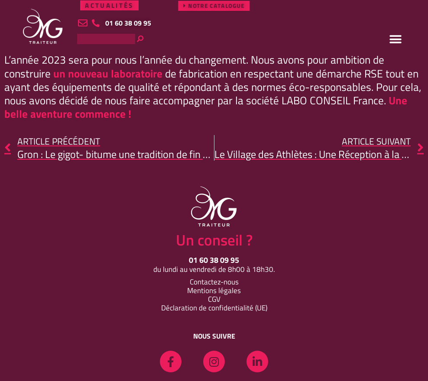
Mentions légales (214, 290)
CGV (214, 299)
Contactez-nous (214, 282)
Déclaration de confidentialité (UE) (214, 308)
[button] (395, 39)
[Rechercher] (169, 39)
